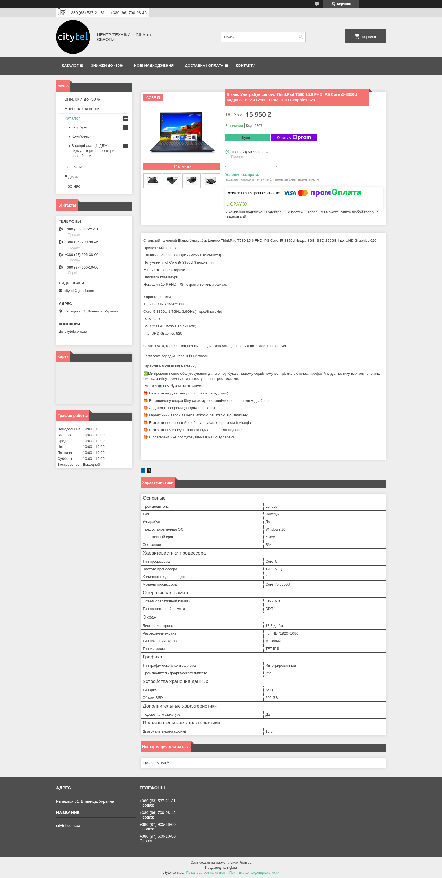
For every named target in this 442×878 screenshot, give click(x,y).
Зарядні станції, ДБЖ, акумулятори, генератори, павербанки (94, 150)
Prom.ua (245, 862)
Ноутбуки (79, 127)
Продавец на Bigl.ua (221, 868)
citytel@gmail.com (79, 291)
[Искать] (301, 37)
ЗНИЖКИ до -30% (107, 65)
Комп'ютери (81, 136)
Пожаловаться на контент (206, 873)
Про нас (72, 186)
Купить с (294, 137)
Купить (247, 138)
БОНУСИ (73, 167)
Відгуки (72, 176)
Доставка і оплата (204, 65)
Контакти (245, 65)
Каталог (70, 65)
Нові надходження (154, 65)
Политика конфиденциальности (254, 873)
